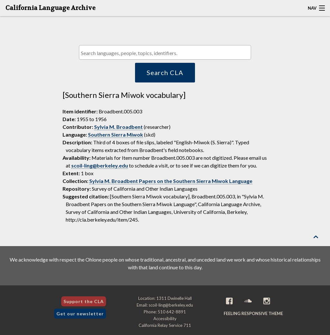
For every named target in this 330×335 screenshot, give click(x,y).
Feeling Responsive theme (253, 313)
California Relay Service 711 (165, 325)
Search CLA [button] (165, 72)
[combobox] (165, 52)
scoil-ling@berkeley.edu (99, 165)
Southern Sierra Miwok (115, 134)
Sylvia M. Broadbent (118, 127)
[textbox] (166, 53)
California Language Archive (50, 8)
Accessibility (165, 318)
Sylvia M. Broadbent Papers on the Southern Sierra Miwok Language (170, 181)
